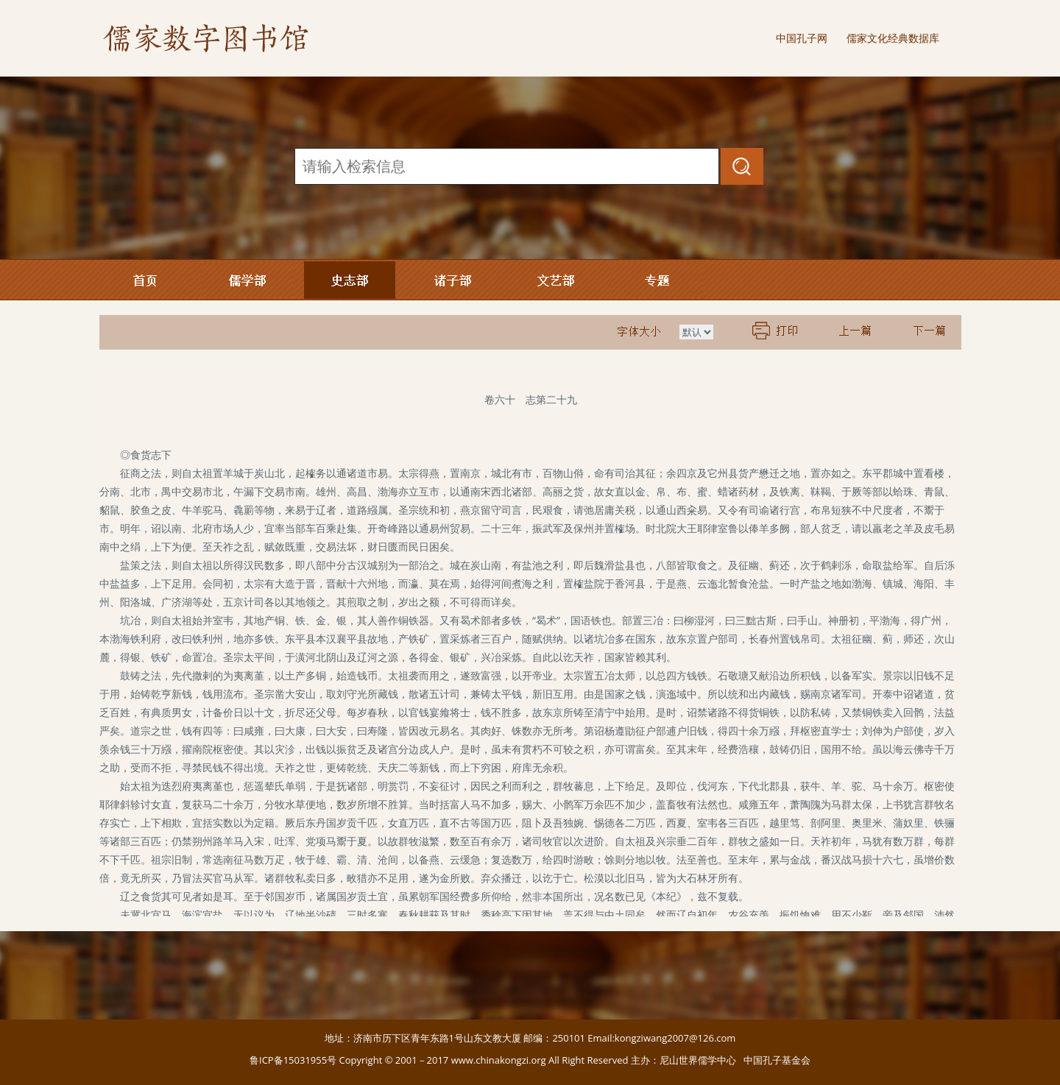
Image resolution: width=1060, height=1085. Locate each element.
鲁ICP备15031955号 (293, 1060)
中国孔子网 (801, 38)
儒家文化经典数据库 (893, 38)
